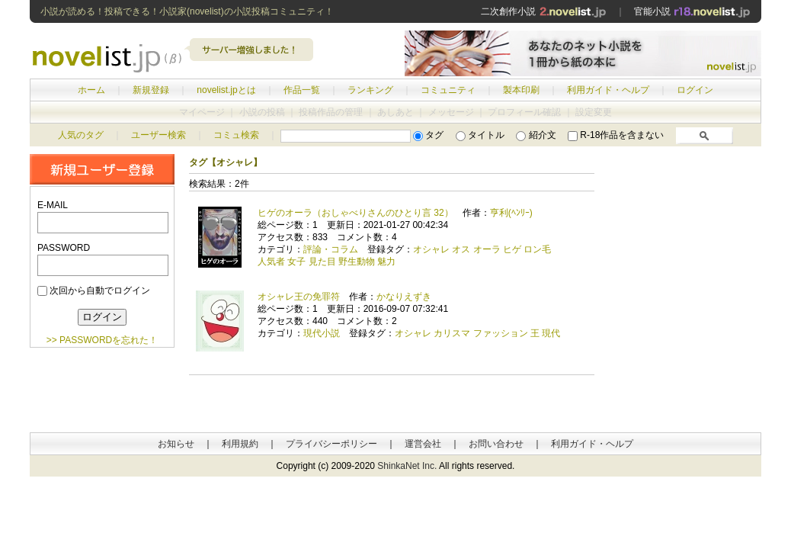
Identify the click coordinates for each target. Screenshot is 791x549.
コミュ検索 (236, 135)
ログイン (695, 90)
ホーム (91, 90)
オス (461, 249)
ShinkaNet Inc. (407, 466)
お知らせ (176, 443)
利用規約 (240, 443)
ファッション (500, 333)
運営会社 (423, 443)
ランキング (370, 90)
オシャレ (431, 249)
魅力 (386, 261)
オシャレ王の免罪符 (299, 296)
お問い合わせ (496, 443)
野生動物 (356, 261)
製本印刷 (521, 90)
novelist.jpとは (226, 90)
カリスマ (452, 333)
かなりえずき (403, 296)
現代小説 (321, 333)
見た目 (322, 261)
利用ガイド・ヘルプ (608, 90)
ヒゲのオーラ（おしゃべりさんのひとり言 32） (355, 212)
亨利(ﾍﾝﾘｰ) (511, 212)
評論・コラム (330, 249)
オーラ (487, 249)
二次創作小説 (543, 11)
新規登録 (151, 90)
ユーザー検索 (158, 135)
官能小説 (692, 11)
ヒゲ (512, 249)
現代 (551, 333)
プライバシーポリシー (331, 443)
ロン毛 (537, 249)
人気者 (271, 261)
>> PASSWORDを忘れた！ (102, 340)
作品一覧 (301, 90)
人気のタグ (81, 135)
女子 (296, 261)
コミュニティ (448, 90)
